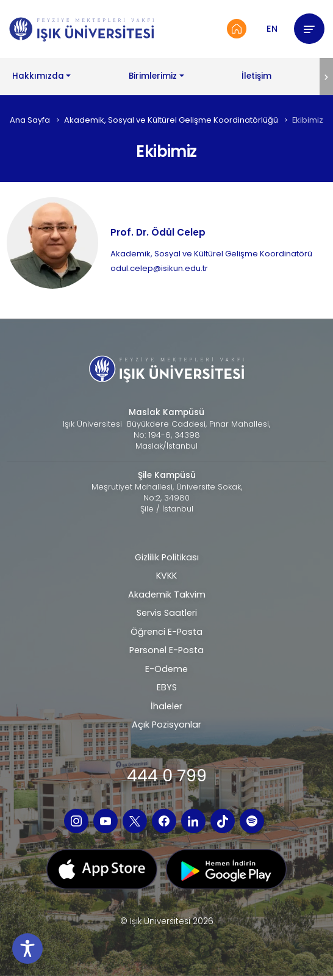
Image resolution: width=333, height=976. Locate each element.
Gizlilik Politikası (167, 557)
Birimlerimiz (153, 76)
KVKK (166, 575)
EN (272, 29)
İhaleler (166, 706)
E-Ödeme (166, 669)
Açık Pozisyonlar (166, 724)
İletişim (256, 76)
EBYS (167, 687)
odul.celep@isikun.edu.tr (159, 268)
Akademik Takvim (167, 594)
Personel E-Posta (166, 650)
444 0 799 (167, 775)
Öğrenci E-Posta (166, 632)
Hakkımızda (38, 76)
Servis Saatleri (167, 613)
